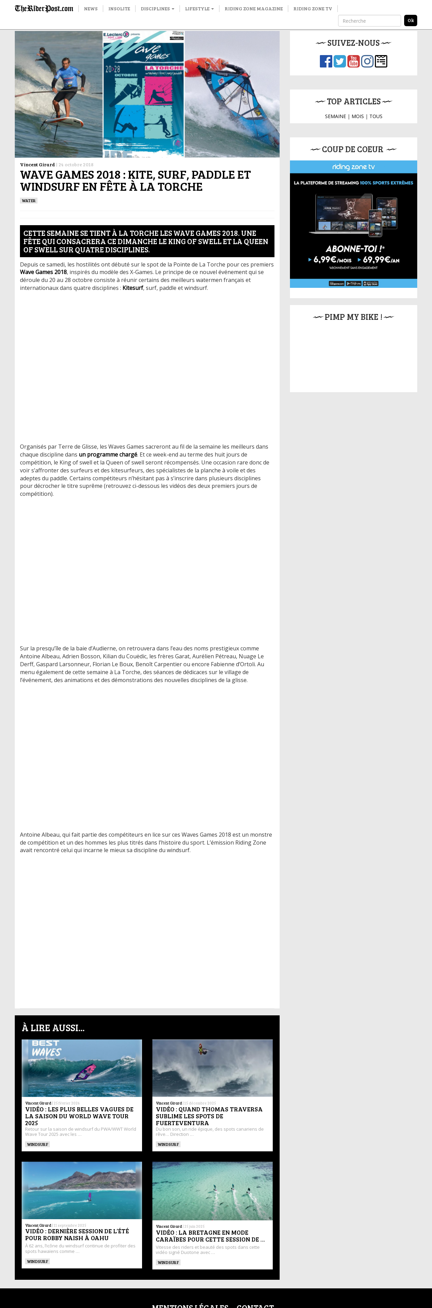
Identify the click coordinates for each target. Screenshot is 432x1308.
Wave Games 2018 (43, 272)
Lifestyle (199, 8)
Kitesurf (132, 288)
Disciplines (157, 8)
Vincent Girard (37, 164)
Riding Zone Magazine (254, 8)
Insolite (119, 8)
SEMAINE (335, 116)
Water (29, 200)
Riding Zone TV (312, 8)
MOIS (358, 116)
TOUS (375, 116)
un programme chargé (108, 454)
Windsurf (37, 1144)
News (91, 8)
